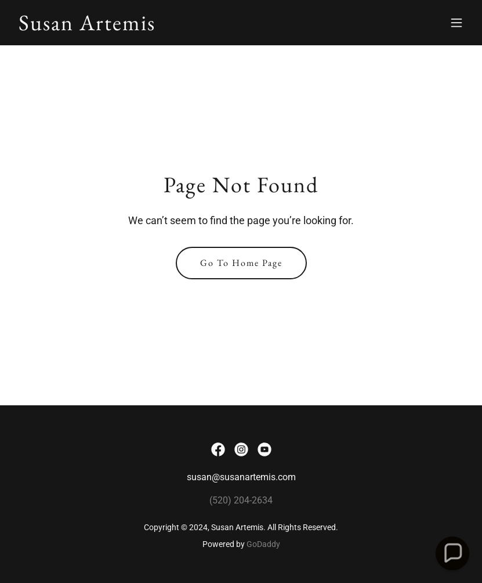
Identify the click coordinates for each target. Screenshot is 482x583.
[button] (456, 22)
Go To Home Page (241, 263)
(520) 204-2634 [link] (241, 500)
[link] (87, 27)
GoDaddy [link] (263, 544)
